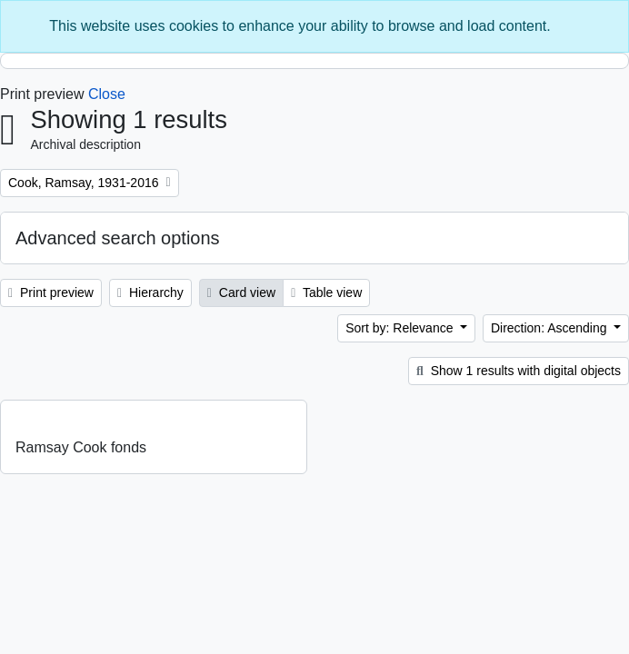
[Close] (606, 26)
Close (106, 94)
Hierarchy (150, 292)
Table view (326, 292)
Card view (241, 292)
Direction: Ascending (551, 328)
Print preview (51, 292)
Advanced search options (117, 238)
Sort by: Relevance (400, 328)
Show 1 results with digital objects (518, 370)
